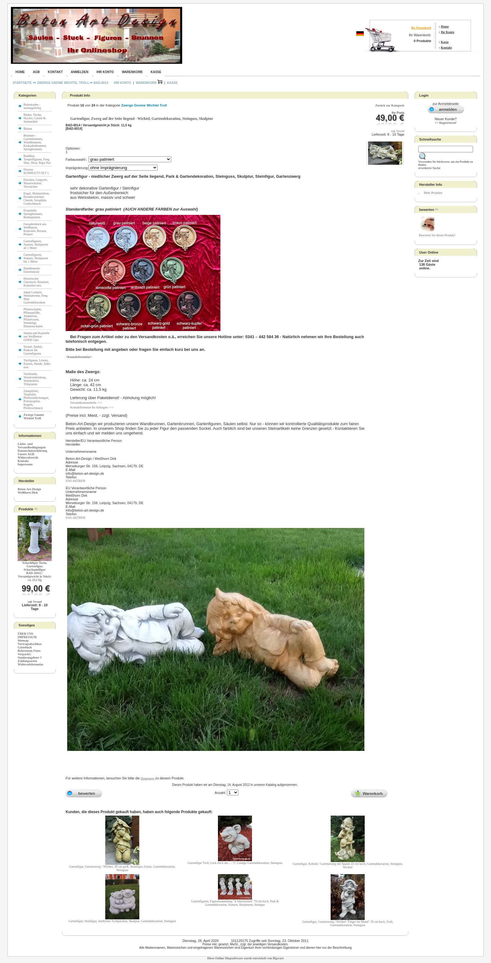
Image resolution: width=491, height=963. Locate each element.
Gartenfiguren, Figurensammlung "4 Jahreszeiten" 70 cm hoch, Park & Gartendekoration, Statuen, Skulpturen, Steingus (235, 903)
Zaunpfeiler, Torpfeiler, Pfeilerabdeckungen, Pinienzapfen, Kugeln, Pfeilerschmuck (36, 399)
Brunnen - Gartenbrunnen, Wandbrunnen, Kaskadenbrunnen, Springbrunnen (35, 142)
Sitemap (23, 640)
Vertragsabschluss (29, 644)
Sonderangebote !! (30, 657)
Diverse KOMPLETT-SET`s (36, 171)
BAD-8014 (100, 83)
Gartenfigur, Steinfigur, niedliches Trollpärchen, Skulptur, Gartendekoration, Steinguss (122, 921)
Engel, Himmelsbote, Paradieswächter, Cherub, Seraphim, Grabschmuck (37, 198)
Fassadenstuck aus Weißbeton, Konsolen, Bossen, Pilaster (35, 229)
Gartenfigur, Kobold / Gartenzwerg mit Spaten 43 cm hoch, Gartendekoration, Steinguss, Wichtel (348, 865)
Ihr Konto (447, 32)
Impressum (25, 464)
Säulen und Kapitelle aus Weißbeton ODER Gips (37, 336)
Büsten (28, 128)
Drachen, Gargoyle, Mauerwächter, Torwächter (36, 183)
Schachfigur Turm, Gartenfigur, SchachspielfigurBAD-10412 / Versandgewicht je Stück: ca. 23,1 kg (35, 571)
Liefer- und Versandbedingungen (32, 445)
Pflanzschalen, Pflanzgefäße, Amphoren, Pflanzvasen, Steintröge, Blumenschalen (33, 317)
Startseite (23, 83)
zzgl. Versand (34, 601)
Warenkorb (132, 72)
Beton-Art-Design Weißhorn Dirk (29, 490)
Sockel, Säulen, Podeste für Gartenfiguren (33, 350)
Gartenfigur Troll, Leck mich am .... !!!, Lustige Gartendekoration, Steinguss (235, 863)
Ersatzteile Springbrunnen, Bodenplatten (33, 214)
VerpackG (24, 654)
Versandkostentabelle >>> (86, 402)
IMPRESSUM (27, 637)
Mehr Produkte (433, 192)
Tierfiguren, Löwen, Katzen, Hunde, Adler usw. (37, 364)
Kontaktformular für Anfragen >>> (92, 407)
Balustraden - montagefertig (33, 106)
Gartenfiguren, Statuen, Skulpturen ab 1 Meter (36, 244)
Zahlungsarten (27, 661)
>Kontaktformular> (79, 357)
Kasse (445, 42)
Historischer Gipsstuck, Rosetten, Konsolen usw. (36, 282)
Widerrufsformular (30, 664)
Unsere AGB (26, 454)
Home (445, 26)
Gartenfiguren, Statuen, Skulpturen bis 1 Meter (36, 258)
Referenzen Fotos (29, 650)
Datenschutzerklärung (32, 450)
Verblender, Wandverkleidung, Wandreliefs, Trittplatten (35, 379)
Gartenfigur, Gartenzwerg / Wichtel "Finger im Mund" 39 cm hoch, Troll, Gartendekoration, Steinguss (347, 923)
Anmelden (80, 72)
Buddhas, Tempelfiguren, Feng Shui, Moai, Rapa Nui (37, 159)
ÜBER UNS (25, 633)
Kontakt (446, 47)
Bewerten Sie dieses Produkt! (437, 235)
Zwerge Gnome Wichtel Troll (63, 83)
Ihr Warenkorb (421, 27)
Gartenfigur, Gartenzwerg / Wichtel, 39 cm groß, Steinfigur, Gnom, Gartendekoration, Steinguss (122, 868)
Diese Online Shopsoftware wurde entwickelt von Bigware (245, 958)
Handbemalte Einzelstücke (32, 270)
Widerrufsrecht (28, 457)
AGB (36, 72)
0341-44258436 (75, 480)
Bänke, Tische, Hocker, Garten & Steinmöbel (35, 118)
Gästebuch (25, 647)
